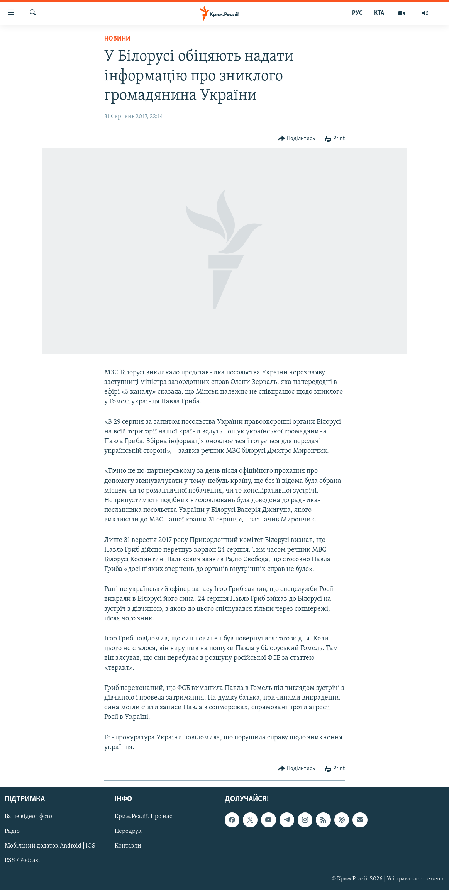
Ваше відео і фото (28, 817)
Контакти (128, 846)
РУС (357, 13)
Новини (117, 38)
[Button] (296, 139)
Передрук (128, 831)
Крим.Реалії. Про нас (143, 817)
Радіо (12, 831)
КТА (379, 13)
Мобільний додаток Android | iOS (50, 846)
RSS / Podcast (22, 861)
